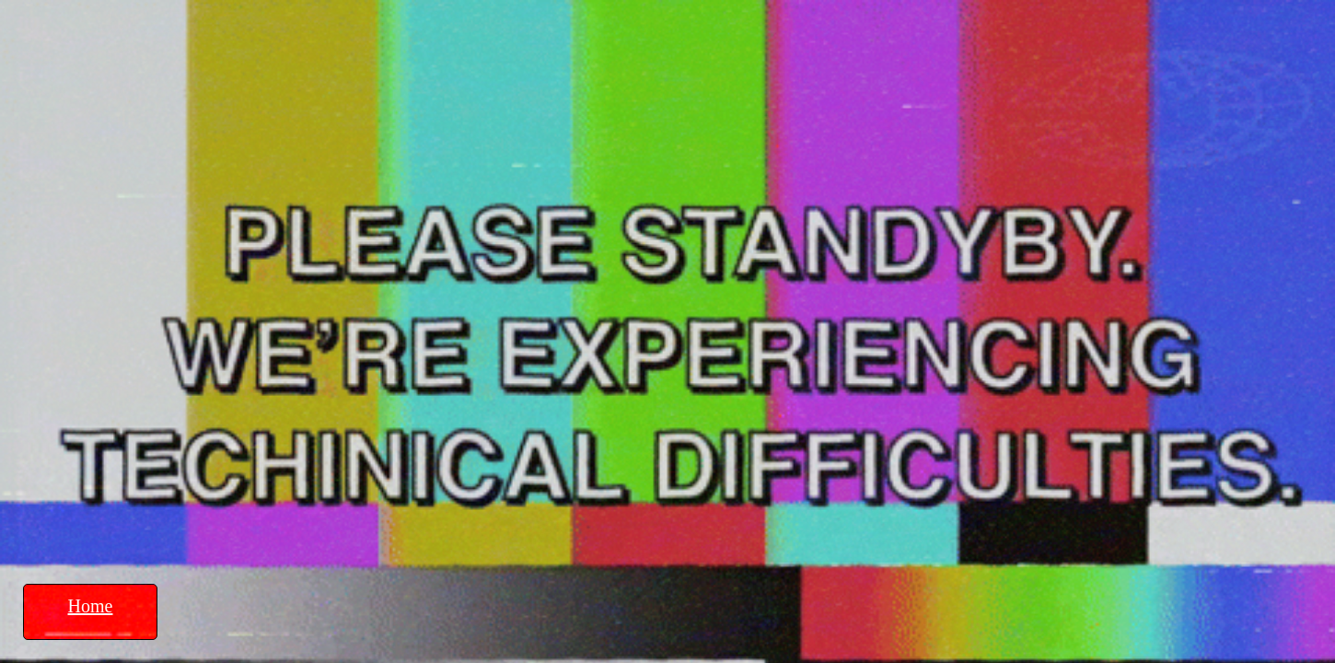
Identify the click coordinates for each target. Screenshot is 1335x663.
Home (90, 606)
